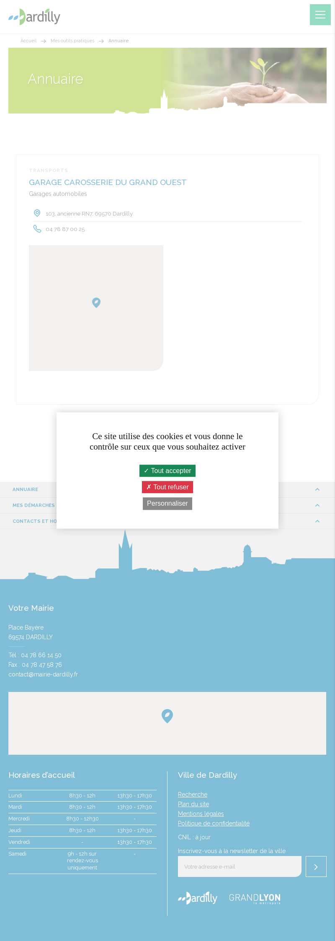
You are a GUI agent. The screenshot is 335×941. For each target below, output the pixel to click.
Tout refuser (167, 487)
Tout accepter (167, 470)
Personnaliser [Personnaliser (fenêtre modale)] (167, 503)
